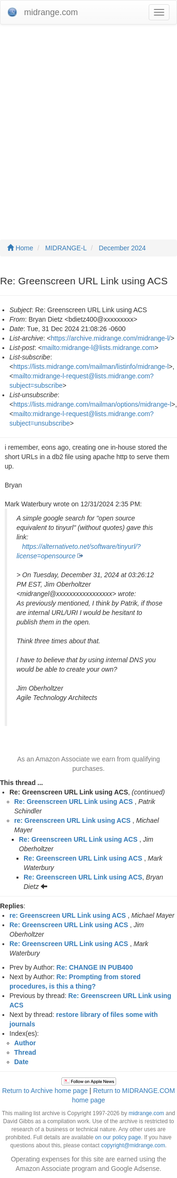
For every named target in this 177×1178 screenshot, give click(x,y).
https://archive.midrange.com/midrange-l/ (111, 338)
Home (20, 248)
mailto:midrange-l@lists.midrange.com (98, 347)
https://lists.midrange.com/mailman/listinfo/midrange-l (91, 366)
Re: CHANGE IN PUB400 (95, 967)
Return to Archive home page (44, 1090)
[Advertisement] (88, 122)
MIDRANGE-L (66, 248)
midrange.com (146, 1113)
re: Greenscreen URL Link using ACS (72, 820)
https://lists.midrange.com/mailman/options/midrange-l (92, 404)
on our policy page (118, 1137)
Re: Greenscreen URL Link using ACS (73, 801)
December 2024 (122, 248)
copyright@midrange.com (133, 1145)
